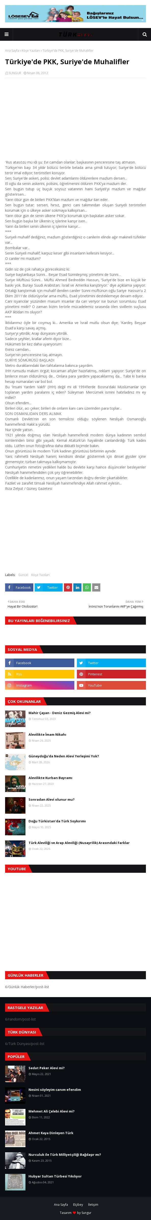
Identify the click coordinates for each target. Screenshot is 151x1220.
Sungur (86, 1213)
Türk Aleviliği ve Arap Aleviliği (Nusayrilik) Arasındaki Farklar (79, 842)
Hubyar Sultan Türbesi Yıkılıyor (55, 1176)
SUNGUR (15, 73)
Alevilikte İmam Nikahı (47, 734)
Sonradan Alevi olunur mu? (52, 799)
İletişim (93, 1204)
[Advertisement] (75, 118)
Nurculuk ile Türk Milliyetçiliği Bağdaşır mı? (65, 1154)
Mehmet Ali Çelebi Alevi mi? (52, 1111)
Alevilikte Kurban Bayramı (50, 777)
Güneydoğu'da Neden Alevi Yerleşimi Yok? (64, 756)
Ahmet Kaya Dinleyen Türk (51, 1133)
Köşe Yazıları (31, 50)
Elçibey (78, 1204)
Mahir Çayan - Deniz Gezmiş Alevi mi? (60, 712)
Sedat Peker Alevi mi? (47, 1068)
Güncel (23, 575)
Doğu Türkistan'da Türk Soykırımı (57, 821)
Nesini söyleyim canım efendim (55, 1089)
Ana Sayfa (12, 50)
